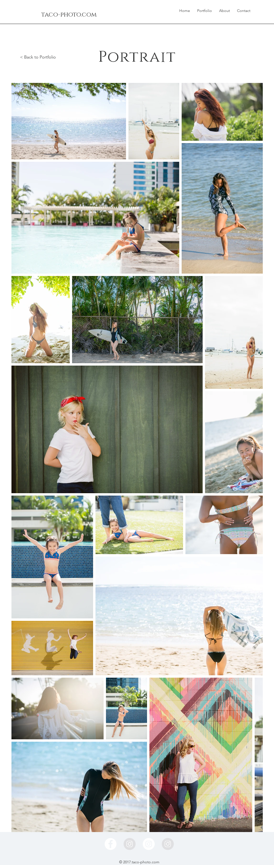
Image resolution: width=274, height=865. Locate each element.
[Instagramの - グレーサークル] (130, 844)
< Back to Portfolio (38, 57)
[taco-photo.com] (69, 15)
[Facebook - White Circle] (110, 844)
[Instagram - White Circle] (149, 844)
